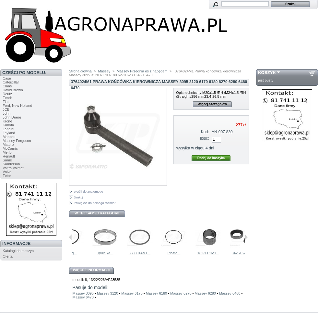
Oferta (8, 256)
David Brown (13, 90)
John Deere (12, 117)
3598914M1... (156, 253)
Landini (8, 129)
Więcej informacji (91, 270)
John (6, 113)
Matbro (8, 144)
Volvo (7, 172)
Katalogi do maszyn (18, 251)
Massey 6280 (206, 293)
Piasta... (190, 253)
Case (7, 78)
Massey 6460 (230, 293)
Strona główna (80, 71)
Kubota (8, 125)
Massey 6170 (132, 293)
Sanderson (11, 164)
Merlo (7, 152)
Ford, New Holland (17, 106)
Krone (7, 121)
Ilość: (204, 138)
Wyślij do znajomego (88, 191)
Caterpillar (11, 82)
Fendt (7, 98)
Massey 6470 (84, 297)
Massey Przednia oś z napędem (142, 71)
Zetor (7, 176)
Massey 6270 (181, 293)
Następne (246, 237)
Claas (7, 86)
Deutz (7, 94)
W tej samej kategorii (97, 213)
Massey (104, 71)
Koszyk (267, 72)
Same (7, 160)
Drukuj (78, 197)
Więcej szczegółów (212, 104)
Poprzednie (70, 237)
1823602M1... (224, 253)
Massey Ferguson (17, 141)
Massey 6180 (157, 293)
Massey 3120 (108, 293)
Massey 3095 (84, 293)
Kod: (205, 132)
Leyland (9, 133)
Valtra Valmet (13, 168)
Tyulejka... (121, 253)
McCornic (10, 148)
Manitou (9, 137)
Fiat (5, 102)
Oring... (87, 253)
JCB (6, 109)
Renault (9, 156)
